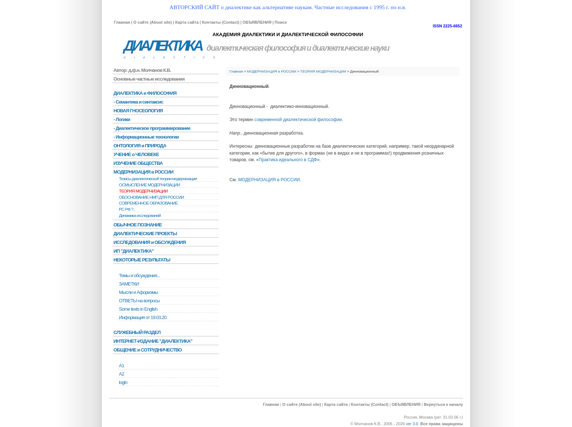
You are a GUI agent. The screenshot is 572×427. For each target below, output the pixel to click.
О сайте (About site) (152, 22)
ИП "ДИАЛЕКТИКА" (133, 251)
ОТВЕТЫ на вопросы (139, 300)
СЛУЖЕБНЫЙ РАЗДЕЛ (137, 332)
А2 (121, 374)
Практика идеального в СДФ (288, 159)
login (123, 382)
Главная (122, 22)
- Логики (121, 119)
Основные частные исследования (149, 79)
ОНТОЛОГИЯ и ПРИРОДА (139, 145)
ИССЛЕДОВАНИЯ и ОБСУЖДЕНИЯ (149, 242)
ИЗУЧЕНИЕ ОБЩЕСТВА (138, 163)
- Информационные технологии (146, 137)
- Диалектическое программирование (151, 128)
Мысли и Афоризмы (138, 292)
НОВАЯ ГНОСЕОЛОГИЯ (138, 110)
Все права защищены (441, 424)
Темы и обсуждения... (139, 275)
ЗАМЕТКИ (129, 284)
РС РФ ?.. (127, 209)
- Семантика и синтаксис (138, 102)
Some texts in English (138, 309)
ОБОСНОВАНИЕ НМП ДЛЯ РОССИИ (151, 197)
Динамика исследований (140, 215)
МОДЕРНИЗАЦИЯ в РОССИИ (271, 71)
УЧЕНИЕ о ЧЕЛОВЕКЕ (136, 154)
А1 (121, 365)
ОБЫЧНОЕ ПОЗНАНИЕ (137, 225)
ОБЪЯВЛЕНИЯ (257, 22)
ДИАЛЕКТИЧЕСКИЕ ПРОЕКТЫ (145, 233)
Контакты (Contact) (220, 22)
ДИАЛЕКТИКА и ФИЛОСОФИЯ (145, 93)
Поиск (281, 22)
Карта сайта (186, 22)
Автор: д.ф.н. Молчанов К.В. (142, 70)
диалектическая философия (255, 48)
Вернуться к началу (443, 404)
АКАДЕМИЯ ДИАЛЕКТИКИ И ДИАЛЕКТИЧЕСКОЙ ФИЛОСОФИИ (287, 34)
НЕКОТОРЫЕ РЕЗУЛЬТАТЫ (141, 260)
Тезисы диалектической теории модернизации (158, 178)
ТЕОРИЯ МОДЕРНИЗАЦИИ (323, 71)
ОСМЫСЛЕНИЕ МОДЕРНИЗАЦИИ (149, 184)
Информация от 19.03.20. (143, 317)
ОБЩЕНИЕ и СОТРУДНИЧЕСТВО (147, 350)
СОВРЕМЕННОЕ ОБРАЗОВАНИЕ (148, 203)
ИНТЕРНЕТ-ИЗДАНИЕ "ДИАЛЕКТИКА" (152, 341)
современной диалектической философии (298, 119)
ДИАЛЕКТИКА (163, 46)
